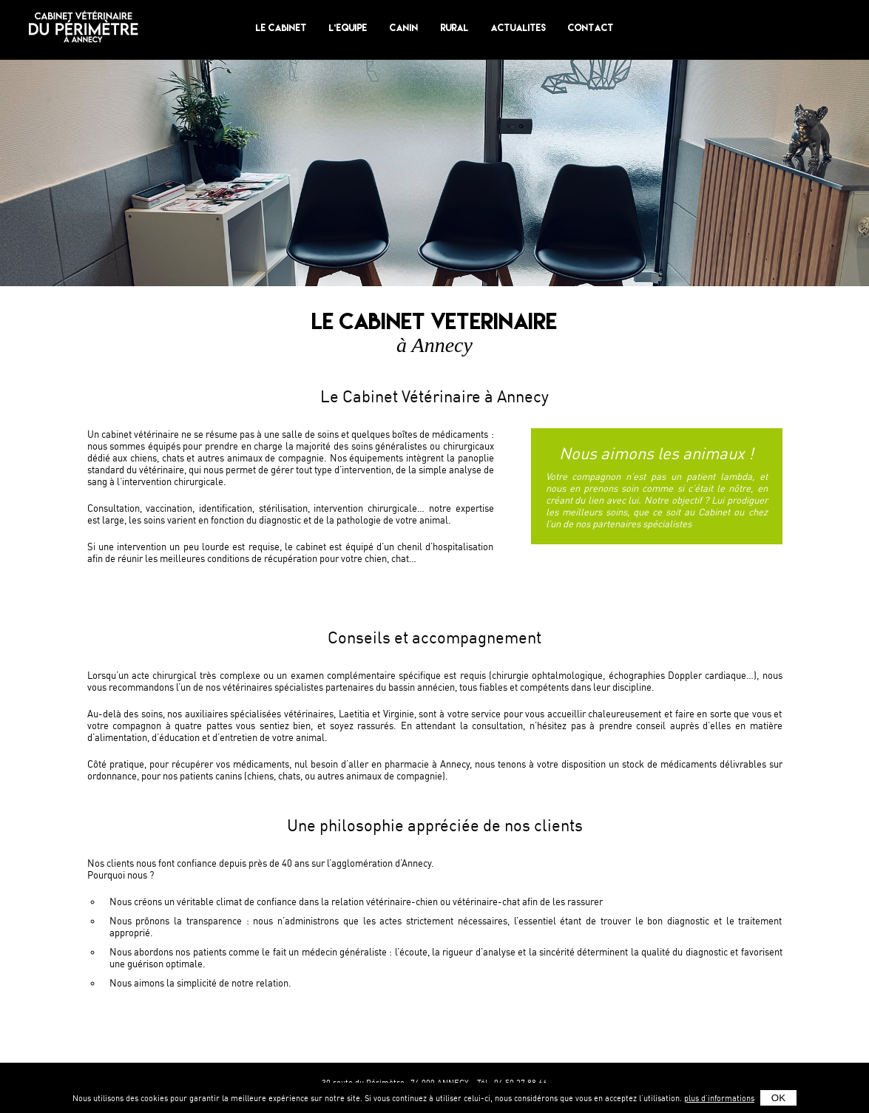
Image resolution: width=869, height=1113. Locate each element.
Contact (591, 28)
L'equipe (348, 28)
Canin (404, 28)
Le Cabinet (281, 28)
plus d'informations (719, 1098)
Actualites (518, 28)
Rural (455, 28)
